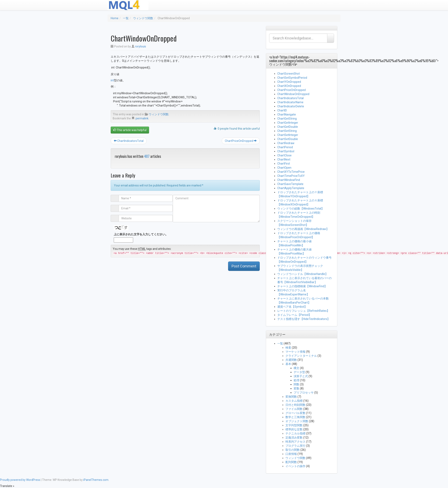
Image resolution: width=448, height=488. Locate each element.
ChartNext (283, 159)
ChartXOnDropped (289, 86)
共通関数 (291, 359)
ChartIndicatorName (290, 102)
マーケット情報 (295, 351)
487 (146, 156)
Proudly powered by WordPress (20, 479)
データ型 (299, 372)
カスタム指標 (294, 400)
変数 (296, 388)
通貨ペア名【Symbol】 (292, 306)
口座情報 (291, 453)
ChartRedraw (285, 143)
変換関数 (291, 396)
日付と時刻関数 (295, 404)
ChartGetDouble (287, 126)
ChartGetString (287, 118)
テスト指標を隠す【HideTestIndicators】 (303, 319)
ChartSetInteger (287, 135)
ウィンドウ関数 (143, 18)
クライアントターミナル (301, 355)
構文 (296, 368)
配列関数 (291, 462)
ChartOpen (284, 167)
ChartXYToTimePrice (291, 171)
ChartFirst (283, 163)
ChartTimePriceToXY (291, 175)
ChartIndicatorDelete (290, 106)
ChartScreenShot (288, 73)
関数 (296, 384)
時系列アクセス (295, 441)
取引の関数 (292, 449)
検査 (288, 347)
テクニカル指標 (295, 433)
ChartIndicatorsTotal (129, 140)
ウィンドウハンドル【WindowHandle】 (302, 274)
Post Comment (244, 266)
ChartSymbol (285, 151)
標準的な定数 (294, 429)
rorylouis (140, 46)
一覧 (126, 18)
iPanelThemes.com (95, 479)
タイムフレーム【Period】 (294, 314)
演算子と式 (301, 376)
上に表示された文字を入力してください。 (141, 234)
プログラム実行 (295, 445)
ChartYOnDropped (289, 81)
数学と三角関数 (295, 417)
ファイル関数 (294, 409)
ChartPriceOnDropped (241, 140)
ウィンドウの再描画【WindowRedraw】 (303, 229)
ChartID (282, 110)
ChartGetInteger (287, 122)
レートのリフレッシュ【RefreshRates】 (303, 310)
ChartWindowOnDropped (293, 94)
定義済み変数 (294, 437)
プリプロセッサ (304, 392)
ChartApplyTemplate (290, 188)
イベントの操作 (295, 466)
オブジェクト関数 (296, 421)
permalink (142, 118)
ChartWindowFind (288, 180)
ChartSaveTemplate (290, 184)
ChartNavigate (286, 114)
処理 (296, 380)
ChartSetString (287, 130)
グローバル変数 (295, 413)
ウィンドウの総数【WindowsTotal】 (300, 208)
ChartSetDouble (287, 139)
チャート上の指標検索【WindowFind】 (302, 286)
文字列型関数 (294, 425)
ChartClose (284, 155)
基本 (288, 364)
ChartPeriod (285, 147)
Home (114, 18)
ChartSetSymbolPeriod (292, 77)
